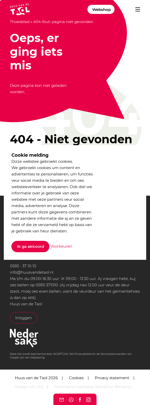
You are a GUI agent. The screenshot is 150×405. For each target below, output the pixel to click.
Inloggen (23, 317)
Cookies (76, 377)
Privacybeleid (83, 354)
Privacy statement (112, 377)
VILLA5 (36, 386)
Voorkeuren (61, 246)
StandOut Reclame (113, 386)
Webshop (101, 9)
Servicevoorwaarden (113, 354)
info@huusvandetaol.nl (31, 272)
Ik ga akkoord (30, 246)
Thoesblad (19, 21)
